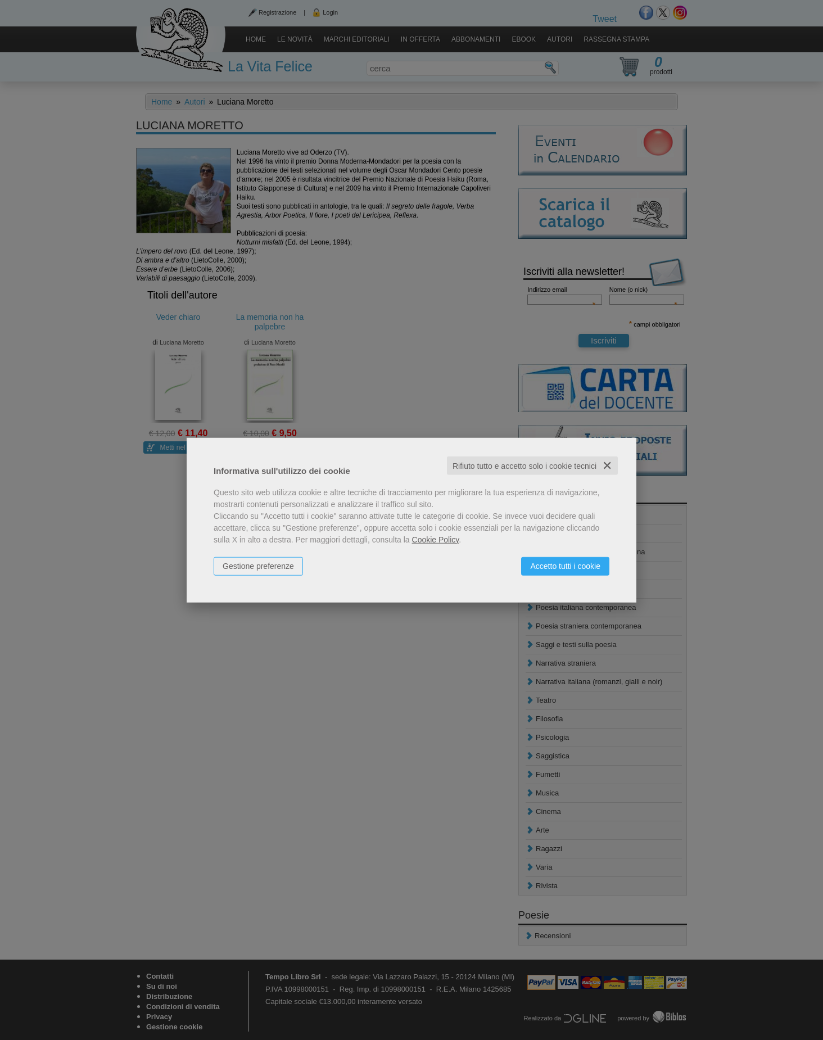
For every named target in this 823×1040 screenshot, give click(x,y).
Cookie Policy (435, 539)
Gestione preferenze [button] (258, 565)
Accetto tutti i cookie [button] (565, 565)
